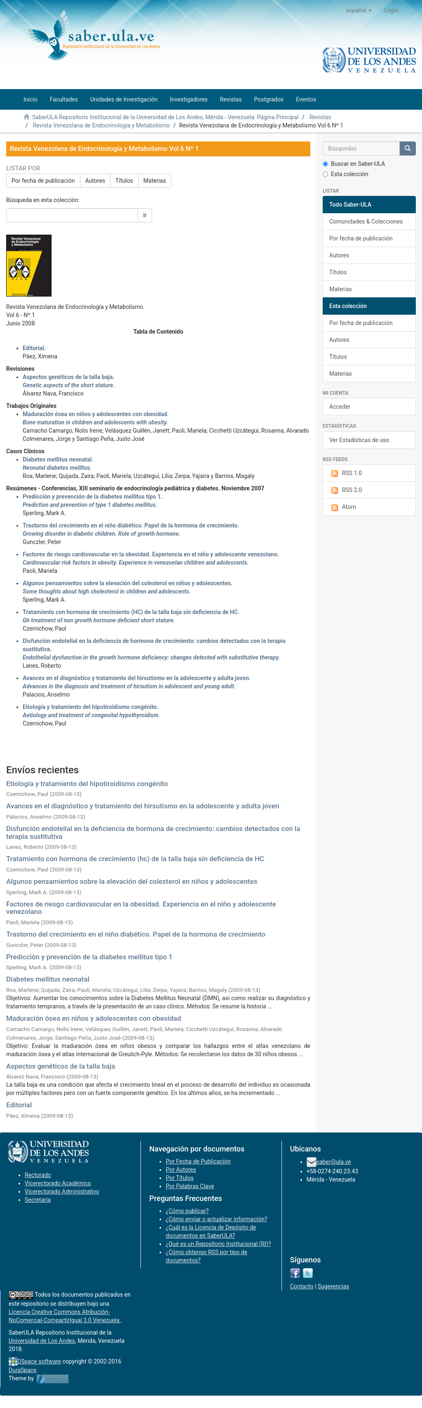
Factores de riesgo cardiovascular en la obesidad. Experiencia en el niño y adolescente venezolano (141, 908)
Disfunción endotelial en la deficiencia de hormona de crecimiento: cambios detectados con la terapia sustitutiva (153, 832)
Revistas (320, 117)
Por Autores (181, 1169)
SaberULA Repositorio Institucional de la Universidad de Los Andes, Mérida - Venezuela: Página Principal (165, 117)
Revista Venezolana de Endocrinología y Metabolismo (101, 125)
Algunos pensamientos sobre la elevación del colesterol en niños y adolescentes (131, 881)
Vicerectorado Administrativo (62, 1191)
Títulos (124, 180)
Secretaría (38, 1199)
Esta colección (345, 174)
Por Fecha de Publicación (198, 1161)
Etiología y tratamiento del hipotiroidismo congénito (87, 783)
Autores (95, 180)
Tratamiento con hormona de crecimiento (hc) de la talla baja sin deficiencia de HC (135, 859)
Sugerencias (333, 1286)
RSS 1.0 (345, 473)
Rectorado (38, 1175)
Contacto (302, 1286)
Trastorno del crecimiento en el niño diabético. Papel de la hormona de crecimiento (135, 934)
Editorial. (34, 348)
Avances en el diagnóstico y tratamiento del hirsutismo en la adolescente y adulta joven (142, 806)
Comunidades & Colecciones (366, 221)
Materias (154, 180)
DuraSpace (23, 1370)
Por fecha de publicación (43, 180)
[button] (359, 10)
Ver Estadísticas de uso (359, 440)
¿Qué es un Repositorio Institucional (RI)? (218, 1244)
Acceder (339, 406)
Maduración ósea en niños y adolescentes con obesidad (93, 1018)
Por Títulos (179, 1178)
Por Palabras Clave (190, 1186)
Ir (145, 215)
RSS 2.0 (345, 490)
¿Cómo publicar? (187, 1211)
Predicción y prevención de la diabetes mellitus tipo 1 (89, 957)
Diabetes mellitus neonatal (47, 979)
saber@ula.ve (333, 1161)
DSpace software (39, 1361)
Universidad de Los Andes (42, 1340)
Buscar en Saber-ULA (354, 163)
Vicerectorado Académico (58, 1183)
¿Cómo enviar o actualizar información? (216, 1219)
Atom (342, 507)
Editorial (19, 1105)
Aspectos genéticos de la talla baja (60, 1066)
